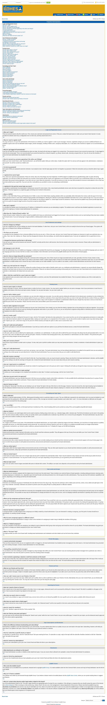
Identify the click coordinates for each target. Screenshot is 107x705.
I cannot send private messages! (10, 91)
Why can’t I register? (7, 34)
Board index (70, 15)
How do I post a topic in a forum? (10, 49)
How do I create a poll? (8, 53)
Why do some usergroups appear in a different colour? (15, 85)
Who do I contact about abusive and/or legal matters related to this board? (19, 123)
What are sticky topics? (8, 74)
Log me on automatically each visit (37, 2)
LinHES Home (58, 15)
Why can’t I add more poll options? (10, 54)
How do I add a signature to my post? (11, 52)
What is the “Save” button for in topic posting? (13, 61)
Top (3, 137)
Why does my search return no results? (11, 103)
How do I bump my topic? (8, 63)
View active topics (100, 2)
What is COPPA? (6, 33)
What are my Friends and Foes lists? (11, 97)
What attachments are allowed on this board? (13, 116)
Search (85, 14)
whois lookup (9, 685)
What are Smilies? (7, 69)
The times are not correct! (8, 40)
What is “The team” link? (8, 88)
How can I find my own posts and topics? (12, 106)
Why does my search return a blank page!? (12, 104)
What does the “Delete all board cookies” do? (13, 35)
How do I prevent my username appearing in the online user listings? (18, 28)
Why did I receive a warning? (9, 59)
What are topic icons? (7, 76)
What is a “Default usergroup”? (9, 87)
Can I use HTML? (7, 68)
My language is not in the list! (9, 42)
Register (100, 14)
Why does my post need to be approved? (12, 62)
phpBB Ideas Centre (72, 675)
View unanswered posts (88, 2)
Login (92, 15)
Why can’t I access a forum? (9, 56)
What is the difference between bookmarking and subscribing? (16, 110)
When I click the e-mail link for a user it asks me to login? (15, 46)
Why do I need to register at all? (10, 26)
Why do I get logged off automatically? (11, 27)
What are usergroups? (8, 82)
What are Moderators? (8, 81)
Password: (18, 2)
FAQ (78, 14)
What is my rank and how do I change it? (12, 45)
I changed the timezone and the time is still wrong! (14, 41)
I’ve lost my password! (8, 29)
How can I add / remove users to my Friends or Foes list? (15, 98)
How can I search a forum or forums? (11, 102)
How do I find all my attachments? (10, 117)
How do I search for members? (9, 105)
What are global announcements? (10, 71)
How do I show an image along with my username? (14, 43)
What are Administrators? (8, 80)
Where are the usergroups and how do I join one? (14, 83)
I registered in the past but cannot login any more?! (14, 32)
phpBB (48, 702)
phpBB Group (45, 667)
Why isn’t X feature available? (9, 122)
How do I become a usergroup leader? (11, 84)
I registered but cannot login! (9, 31)
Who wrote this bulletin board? (9, 120)
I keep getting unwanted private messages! (12, 92)
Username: (5, 2)
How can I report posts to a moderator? (11, 60)
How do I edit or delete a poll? (9, 55)
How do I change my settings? (9, 39)
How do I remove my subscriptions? (11, 112)
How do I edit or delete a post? (9, 50)
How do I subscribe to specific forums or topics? (13, 111)
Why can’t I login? (7, 25)
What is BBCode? (7, 67)
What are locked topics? (8, 75)
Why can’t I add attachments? (9, 57)
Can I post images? (7, 70)
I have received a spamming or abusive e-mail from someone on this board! (19, 94)
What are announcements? (9, 73)
